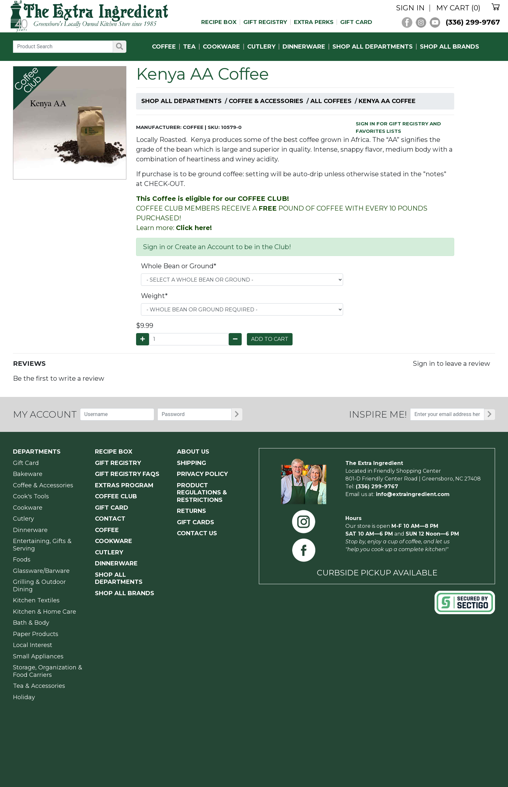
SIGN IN (410, 8)
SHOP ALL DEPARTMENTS (372, 47)
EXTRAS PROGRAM (124, 485)
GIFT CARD (356, 22)
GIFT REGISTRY (265, 22)
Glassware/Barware (41, 570)
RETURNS (191, 511)
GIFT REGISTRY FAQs (127, 474)
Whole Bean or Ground (178, 266)
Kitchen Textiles (36, 600)
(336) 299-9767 (472, 22)
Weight (154, 296)
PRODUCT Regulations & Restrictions (202, 492)
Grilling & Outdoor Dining (39, 585)
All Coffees (331, 101)
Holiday (24, 697)
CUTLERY (261, 47)
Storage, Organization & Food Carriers (47, 671)
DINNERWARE (304, 47)
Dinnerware (30, 530)
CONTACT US (197, 533)
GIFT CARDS (195, 522)
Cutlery (23, 518)
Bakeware (27, 474)
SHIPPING (191, 463)
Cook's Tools (31, 496)
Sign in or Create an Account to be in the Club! (217, 247)
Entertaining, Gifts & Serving (42, 545)
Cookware (27, 507)
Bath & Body (31, 622)
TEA (189, 47)
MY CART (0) (458, 8)
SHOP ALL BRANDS (449, 47)
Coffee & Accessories (266, 101)
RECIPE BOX (219, 22)
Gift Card (26, 463)
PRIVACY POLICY (202, 474)
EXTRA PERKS (313, 22)
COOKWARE (221, 47)
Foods (21, 559)
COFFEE (164, 47)
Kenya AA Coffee (387, 101)
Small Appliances (38, 656)
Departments (37, 451)
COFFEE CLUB (116, 496)
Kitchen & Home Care (44, 611)
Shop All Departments (181, 101)
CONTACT (110, 518)
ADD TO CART (269, 339)
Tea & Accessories (39, 685)
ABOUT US (193, 451)
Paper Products (35, 634)
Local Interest (32, 645)
